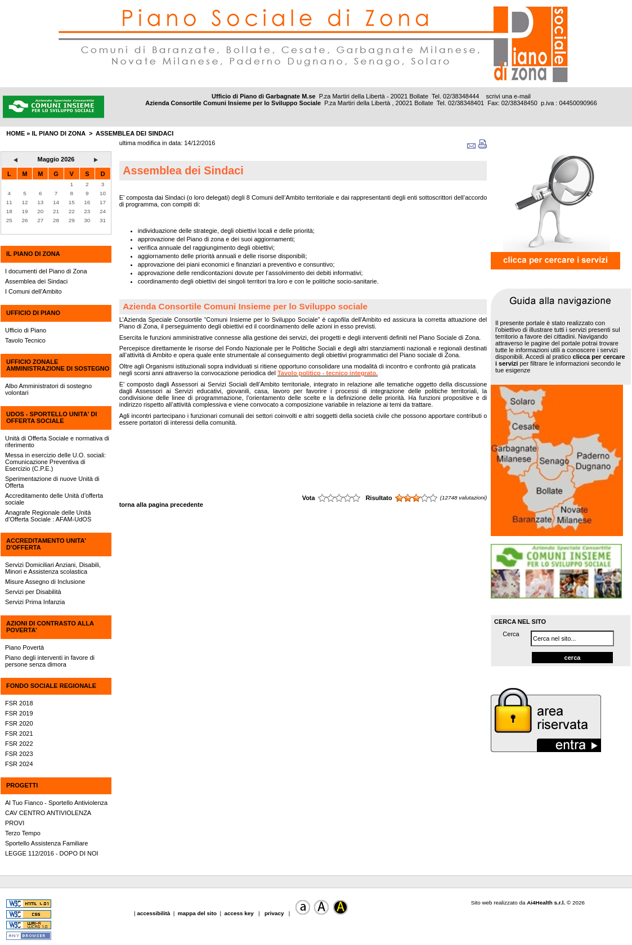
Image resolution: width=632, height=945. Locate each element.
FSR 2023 (19, 753)
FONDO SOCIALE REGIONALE (51, 685)
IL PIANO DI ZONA (33, 253)
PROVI (14, 823)
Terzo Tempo (23, 833)
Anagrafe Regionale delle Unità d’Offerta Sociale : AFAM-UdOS (48, 516)
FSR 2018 (19, 703)
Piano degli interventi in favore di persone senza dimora (50, 661)
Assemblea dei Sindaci (134, 133)
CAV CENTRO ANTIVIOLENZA (48, 812)
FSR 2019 (19, 713)
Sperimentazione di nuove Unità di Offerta (52, 482)
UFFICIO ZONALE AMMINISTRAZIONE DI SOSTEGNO (57, 365)
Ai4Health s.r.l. (546, 902)
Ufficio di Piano (25, 330)
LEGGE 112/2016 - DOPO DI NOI (51, 853)
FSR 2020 (19, 723)
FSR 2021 (19, 733)
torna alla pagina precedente (161, 504)
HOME (15, 133)
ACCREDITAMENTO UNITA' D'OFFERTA (46, 544)
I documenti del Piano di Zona (46, 271)
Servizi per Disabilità (33, 591)
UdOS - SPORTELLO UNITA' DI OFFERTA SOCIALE (51, 417)
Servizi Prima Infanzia (35, 601)
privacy (274, 913)
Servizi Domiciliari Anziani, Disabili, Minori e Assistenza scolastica (53, 568)
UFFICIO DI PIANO (33, 312)
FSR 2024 (19, 763)
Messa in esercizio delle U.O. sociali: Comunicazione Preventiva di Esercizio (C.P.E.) (55, 462)
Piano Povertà (24, 647)
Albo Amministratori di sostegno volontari (48, 389)
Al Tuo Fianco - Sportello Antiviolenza (56, 802)
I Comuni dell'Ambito (33, 291)
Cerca (511, 634)
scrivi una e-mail (508, 96)
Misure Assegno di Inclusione (45, 581)
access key (240, 913)
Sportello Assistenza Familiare (46, 843)
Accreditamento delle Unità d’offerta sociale (54, 499)
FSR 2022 (19, 743)
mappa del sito (197, 913)
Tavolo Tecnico (25, 340)
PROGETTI (22, 785)
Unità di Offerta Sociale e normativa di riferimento (57, 441)
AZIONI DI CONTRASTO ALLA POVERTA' (49, 626)
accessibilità (154, 913)
